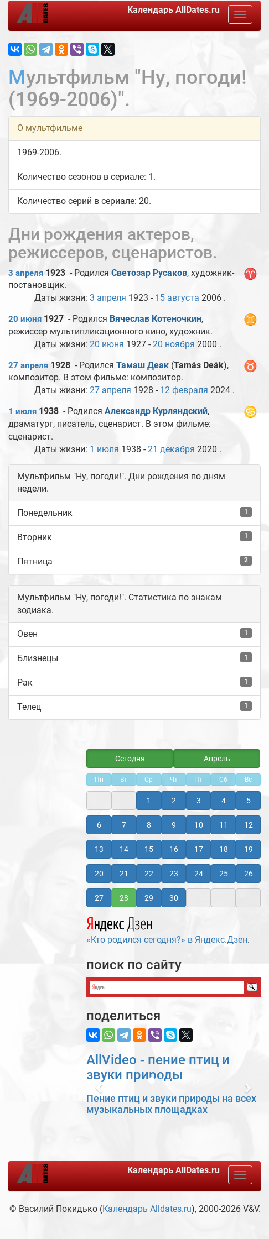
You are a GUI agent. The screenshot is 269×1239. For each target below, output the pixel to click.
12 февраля (184, 390)
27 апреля (28, 365)
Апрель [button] (217, 758)
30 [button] (173, 897)
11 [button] (223, 824)
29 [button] (148, 897)
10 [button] (198, 824)
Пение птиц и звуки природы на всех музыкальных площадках (171, 1103)
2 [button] (174, 800)
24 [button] (198, 873)
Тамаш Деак (142, 365)
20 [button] (99, 873)
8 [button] (149, 824)
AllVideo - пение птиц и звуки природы (158, 1067)
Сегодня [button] (130, 758)
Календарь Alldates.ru (147, 1209)
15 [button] (148, 849)
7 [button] (124, 824)
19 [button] (248, 849)
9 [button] (174, 824)
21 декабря (171, 449)
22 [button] (148, 873)
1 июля (22, 411)
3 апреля (25, 273)
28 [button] (124, 897)
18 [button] (223, 849)
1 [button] (149, 800)
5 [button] (248, 800)
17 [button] (198, 849)
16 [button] (173, 849)
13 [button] (99, 849)
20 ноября (174, 344)
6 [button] (99, 824)
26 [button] (248, 873)
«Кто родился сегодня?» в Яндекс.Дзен (166, 929)
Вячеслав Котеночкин (155, 318)
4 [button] (223, 800)
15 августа (177, 297)
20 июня (25, 319)
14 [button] (124, 849)
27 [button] (99, 897)
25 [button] (223, 873)
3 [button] (198, 800)
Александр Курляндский (156, 411)
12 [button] (248, 824)
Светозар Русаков (149, 273)
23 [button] (173, 873)
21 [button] (124, 873)
